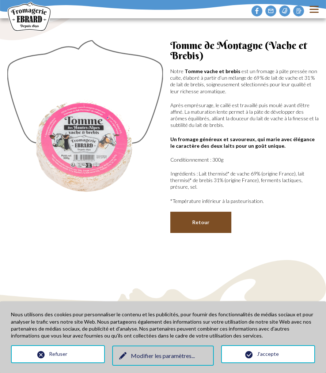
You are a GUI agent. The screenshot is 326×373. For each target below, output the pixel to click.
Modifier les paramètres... (163, 355)
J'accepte (268, 354)
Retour (200, 222)
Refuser (58, 354)
